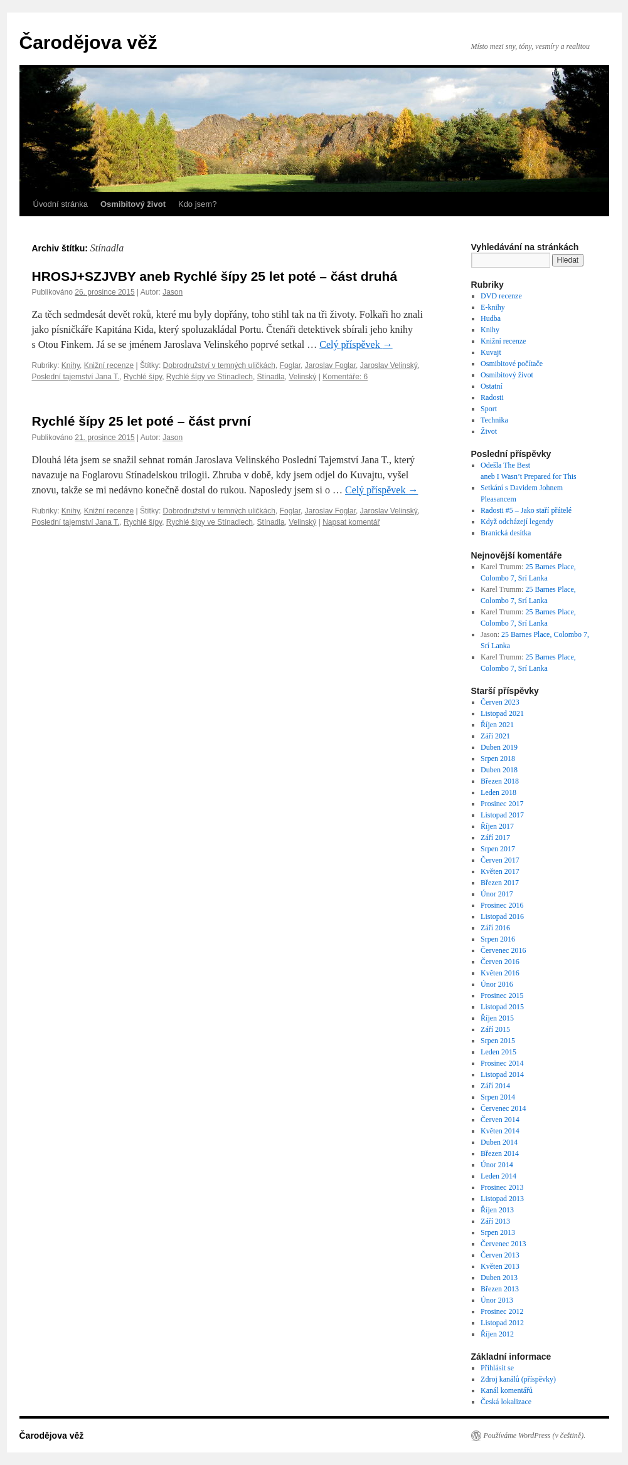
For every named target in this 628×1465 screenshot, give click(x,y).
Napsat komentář (351, 522)
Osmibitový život (507, 374)
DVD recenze (501, 295)
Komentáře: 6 (345, 376)
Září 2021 (495, 736)
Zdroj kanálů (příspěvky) (518, 1379)
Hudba (491, 318)
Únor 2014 (497, 1164)
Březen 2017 (500, 882)
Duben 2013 (499, 1277)
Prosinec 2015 (502, 995)
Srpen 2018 (498, 758)
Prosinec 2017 (502, 803)
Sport (489, 408)
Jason (172, 292)
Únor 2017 (497, 894)
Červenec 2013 (503, 1243)
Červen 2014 (500, 1119)
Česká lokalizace (506, 1401)
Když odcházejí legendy (517, 521)
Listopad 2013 (502, 1198)
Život (489, 431)
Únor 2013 (497, 1300)
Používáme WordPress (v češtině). (535, 1435)
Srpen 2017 (498, 848)
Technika (494, 420)
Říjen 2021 (497, 724)
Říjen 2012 (497, 1334)
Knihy (70, 365)
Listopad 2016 (502, 916)
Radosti (492, 397)
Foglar (290, 365)
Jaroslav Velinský (389, 365)
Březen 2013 (500, 1288)
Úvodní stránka (60, 204)
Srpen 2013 (498, 1232)
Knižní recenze (109, 365)
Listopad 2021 (502, 713)
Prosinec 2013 (502, 1187)
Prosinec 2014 (502, 1063)
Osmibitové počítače (512, 363)
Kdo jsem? (197, 204)
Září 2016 (495, 927)
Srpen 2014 (498, 1097)
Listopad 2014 (502, 1074)
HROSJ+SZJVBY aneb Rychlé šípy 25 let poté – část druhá (215, 276)
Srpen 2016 (498, 939)
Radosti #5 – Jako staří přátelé (526, 510)
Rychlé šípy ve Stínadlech (209, 376)
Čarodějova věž (88, 42)
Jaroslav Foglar (330, 365)
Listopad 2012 (502, 1322)
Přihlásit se (497, 1367)
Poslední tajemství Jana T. (76, 376)
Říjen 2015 (497, 1018)
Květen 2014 (500, 1130)
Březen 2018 (500, 781)
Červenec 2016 (503, 950)
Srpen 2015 (498, 1040)
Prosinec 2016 (502, 905)
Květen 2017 (500, 871)
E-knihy (493, 307)
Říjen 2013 (497, 1209)
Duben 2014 (499, 1142)
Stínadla (271, 376)
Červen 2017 (500, 860)
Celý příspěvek (355, 344)
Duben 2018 (499, 769)
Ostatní (492, 386)
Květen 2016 (500, 973)
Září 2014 (495, 1085)
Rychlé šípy (143, 376)
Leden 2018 (498, 792)
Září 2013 (495, 1221)
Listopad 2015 (502, 1006)
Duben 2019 (499, 747)
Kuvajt (491, 352)
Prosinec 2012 (502, 1311)
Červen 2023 (500, 702)
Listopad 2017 (502, 815)
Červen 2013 (500, 1255)
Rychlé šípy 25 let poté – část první (141, 421)
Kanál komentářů (507, 1390)
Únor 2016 (497, 984)
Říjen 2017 (497, 826)
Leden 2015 (498, 1052)
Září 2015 (495, 1029)
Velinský (302, 376)
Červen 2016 (500, 961)
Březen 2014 (500, 1153)
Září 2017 (495, 837)
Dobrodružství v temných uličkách (219, 365)
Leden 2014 (498, 1176)
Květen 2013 (500, 1266)
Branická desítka (506, 532)
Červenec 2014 (503, 1108)
